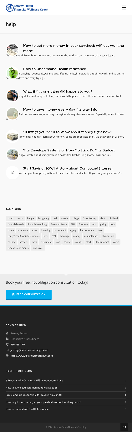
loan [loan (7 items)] (100, 230)
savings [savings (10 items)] (78, 242)
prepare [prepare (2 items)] (23, 242)
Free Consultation (28, 294)
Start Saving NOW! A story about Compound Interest (68, 168)
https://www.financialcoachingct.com (32, 356)
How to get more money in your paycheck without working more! (43, 402)
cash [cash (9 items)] (55, 218)
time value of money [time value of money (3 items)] (18, 248)
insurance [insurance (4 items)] (23, 230)
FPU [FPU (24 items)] (73, 224)
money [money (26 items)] (76, 236)
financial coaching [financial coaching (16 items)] (37, 224)
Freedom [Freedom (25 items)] (83, 224)
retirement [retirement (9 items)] (46, 242)
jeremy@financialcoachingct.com (29, 350)
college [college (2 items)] (75, 218)
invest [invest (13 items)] (35, 230)
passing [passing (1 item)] (12, 242)
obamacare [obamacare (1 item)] (108, 236)
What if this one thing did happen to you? (57, 91)
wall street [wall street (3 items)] (38, 248)
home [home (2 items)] (11, 230)
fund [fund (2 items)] (94, 224)
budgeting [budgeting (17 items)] (43, 218)
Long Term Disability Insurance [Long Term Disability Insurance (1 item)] (24, 236)
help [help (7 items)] (112, 224)
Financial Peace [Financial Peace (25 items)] (59, 224)
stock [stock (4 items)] (88, 242)
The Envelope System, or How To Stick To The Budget (69, 150)
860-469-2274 (18, 344)
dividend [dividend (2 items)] (113, 218)
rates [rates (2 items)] (34, 242)
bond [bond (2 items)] (10, 218)
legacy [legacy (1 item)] (73, 230)
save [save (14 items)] (57, 242)
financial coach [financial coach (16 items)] (16, 224)
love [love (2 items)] (45, 236)
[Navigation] (124, 7)
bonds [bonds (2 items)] (20, 218)
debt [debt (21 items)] (102, 218)
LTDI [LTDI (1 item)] (54, 236)
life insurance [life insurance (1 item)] (87, 230)
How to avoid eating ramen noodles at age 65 (32, 387)
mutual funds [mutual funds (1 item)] (91, 236)
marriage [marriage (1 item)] (64, 236)
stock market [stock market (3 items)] (102, 242)
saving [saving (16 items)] (67, 242)
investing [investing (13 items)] (46, 230)
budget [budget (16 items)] (30, 218)
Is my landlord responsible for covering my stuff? (34, 395)
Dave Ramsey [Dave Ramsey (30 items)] (90, 218)
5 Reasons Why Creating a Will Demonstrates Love (34, 380)
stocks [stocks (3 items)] (116, 242)
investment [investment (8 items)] (60, 230)
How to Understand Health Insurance (54, 69)
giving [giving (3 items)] (103, 224)
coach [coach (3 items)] (64, 218)
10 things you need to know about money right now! (67, 132)
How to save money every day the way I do (60, 109)
